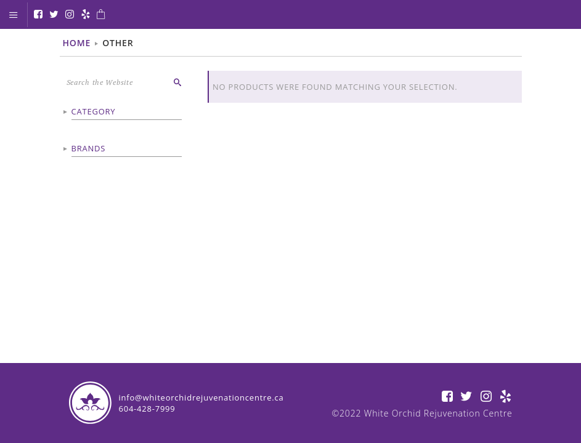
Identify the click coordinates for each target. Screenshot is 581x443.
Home (77, 43)
